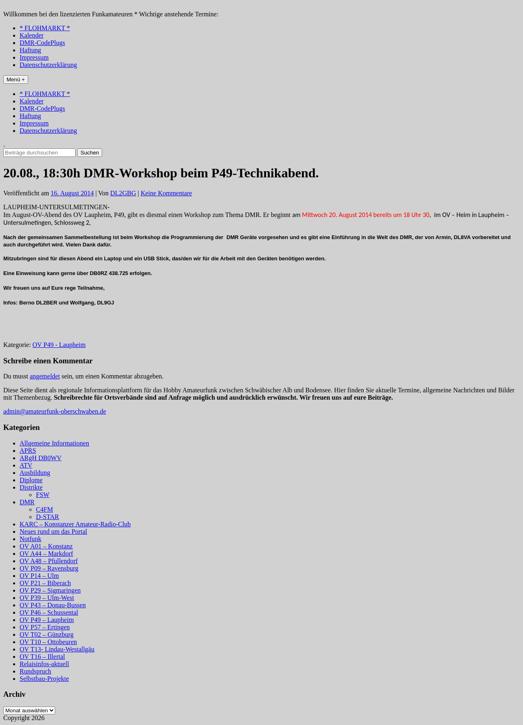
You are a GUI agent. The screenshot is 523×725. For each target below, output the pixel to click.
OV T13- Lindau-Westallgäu (57, 649)
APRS (28, 450)
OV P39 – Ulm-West (47, 597)
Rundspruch (35, 671)
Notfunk (30, 538)
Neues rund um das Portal (53, 531)
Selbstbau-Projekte (44, 678)
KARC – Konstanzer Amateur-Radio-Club (75, 524)
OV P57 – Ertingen (45, 627)
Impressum (34, 57)
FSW (42, 494)
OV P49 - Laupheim (59, 344)
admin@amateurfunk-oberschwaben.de (54, 411)
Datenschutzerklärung (48, 64)
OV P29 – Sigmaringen (50, 590)
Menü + (16, 79)
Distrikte (31, 487)
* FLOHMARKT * (45, 28)
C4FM (44, 509)
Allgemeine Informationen (54, 443)
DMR (27, 502)
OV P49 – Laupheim (47, 619)
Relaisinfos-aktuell (44, 663)
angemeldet (45, 376)
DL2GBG (123, 193)
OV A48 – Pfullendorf (49, 560)
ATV (26, 465)
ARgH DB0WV (41, 457)
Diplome (31, 480)
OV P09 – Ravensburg (49, 568)
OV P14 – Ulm (39, 575)
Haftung (30, 50)
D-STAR (47, 516)
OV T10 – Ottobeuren (48, 641)
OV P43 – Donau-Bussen (53, 605)
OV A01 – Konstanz (46, 546)
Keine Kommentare (166, 193)
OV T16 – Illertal (42, 656)
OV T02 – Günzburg (47, 634)
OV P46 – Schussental (49, 612)
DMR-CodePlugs (42, 42)
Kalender (32, 35)
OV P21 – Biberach (45, 583)
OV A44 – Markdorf (46, 553)
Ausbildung (35, 472)
